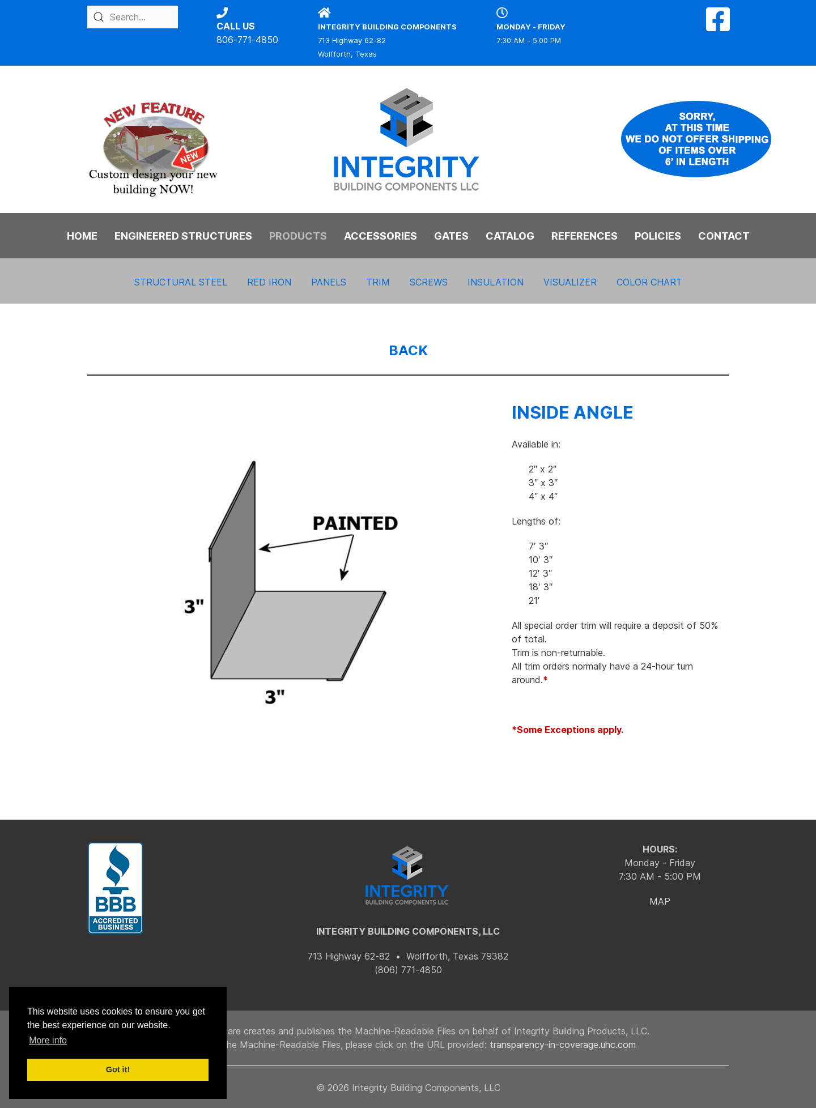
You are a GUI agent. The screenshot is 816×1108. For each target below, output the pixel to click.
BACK (408, 350)
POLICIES (658, 236)
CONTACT (724, 236)
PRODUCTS (298, 236)
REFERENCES (584, 236)
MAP (659, 901)
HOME (82, 236)
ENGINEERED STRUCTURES (183, 236)
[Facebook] (718, 26)
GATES (451, 236)
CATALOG (510, 236)
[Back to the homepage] (408, 139)
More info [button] (48, 1040)
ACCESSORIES (380, 236)
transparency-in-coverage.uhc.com (563, 1044)
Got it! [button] (118, 1069)
